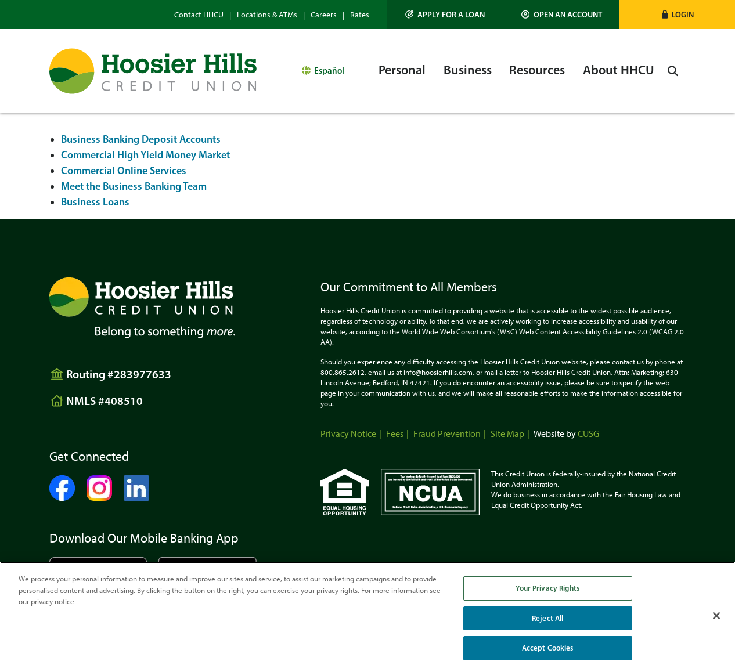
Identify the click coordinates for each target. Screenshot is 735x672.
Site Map (507, 433)
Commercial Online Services (123, 170)
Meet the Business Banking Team (134, 186)
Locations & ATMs (267, 15)
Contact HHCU (199, 15)
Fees (394, 433)
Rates (359, 15)
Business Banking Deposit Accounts (141, 139)
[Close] (716, 615)
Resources (537, 70)
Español (329, 70)
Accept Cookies (548, 647)
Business (468, 70)
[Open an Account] (561, 14)
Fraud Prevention (447, 433)
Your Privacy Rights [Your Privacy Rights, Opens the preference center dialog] (547, 587)
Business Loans (95, 202)
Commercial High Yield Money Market (145, 155)
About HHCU (618, 70)
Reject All (547, 618)
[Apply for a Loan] (445, 14)
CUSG (588, 433)
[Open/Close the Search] (673, 71)
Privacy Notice (348, 433)
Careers (324, 15)
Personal (402, 70)
